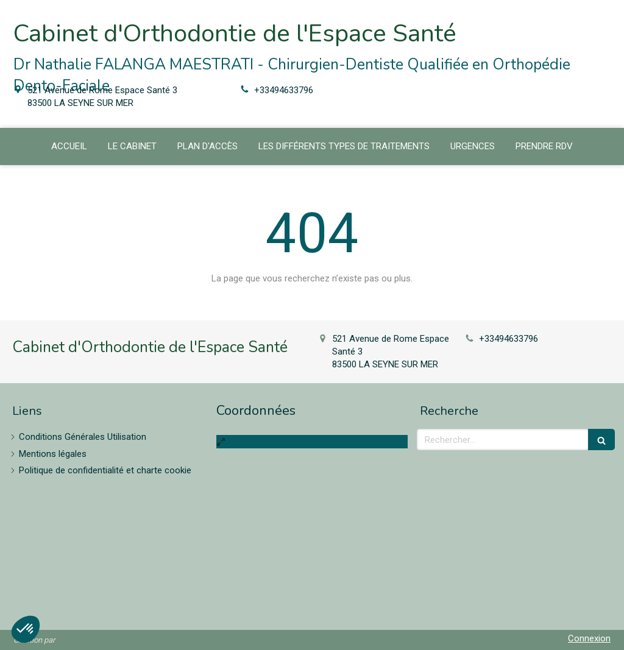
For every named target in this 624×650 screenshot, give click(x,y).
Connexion (589, 638)
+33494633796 (283, 90)
